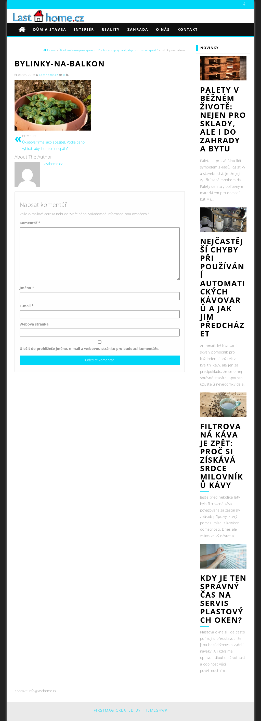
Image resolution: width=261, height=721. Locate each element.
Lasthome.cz (48, 75)
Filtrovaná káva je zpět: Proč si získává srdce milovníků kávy (221, 455)
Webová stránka (34, 324)
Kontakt (187, 29)
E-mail (27, 305)
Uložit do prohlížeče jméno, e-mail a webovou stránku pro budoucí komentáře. (89, 348)
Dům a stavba (49, 29)
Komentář (30, 222)
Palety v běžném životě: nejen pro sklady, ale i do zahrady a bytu (223, 119)
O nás (163, 29)
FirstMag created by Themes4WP (130, 710)
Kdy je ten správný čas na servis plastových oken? (223, 599)
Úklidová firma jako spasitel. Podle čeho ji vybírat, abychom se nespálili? (59, 142)
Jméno (27, 287)
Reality (111, 29)
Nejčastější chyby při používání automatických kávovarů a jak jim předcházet (222, 287)
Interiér (84, 29)
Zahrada (137, 29)
